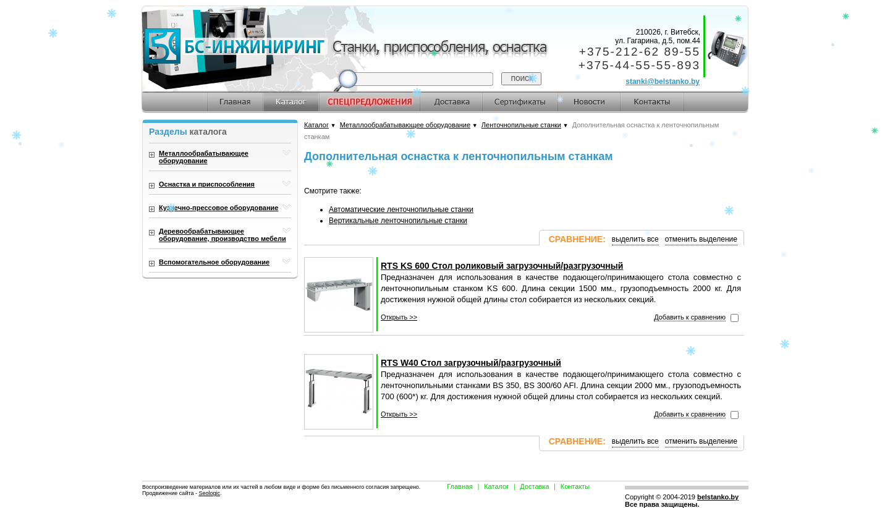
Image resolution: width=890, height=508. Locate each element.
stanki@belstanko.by (662, 81)
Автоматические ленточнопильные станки (401, 209)
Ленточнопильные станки (521, 125)
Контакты (575, 486)
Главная (460, 486)
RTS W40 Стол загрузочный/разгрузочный (471, 363)
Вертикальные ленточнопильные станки (398, 220)
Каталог (316, 125)
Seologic (209, 493)
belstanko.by (718, 497)
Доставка (534, 486)
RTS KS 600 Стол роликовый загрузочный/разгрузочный (502, 266)
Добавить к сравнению (690, 317)
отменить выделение (701, 239)
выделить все (635, 239)
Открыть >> (399, 317)
